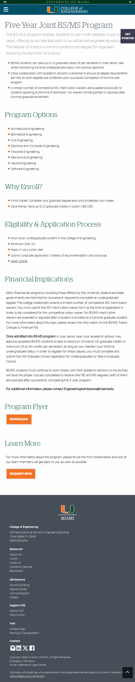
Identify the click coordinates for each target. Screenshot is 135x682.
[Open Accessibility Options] (5, 2)
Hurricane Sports (19, 593)
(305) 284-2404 (19, 540)
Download (19, 419)
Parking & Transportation (24, 633)
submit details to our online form (27, 676)
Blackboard (16, 571)
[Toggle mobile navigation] (6, 9)
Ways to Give (17, 615)
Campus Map (17, 629)
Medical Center (18, 589)
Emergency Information (22, 661)
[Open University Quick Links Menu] (130, 2)
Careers (14, 597)
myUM (13, 558)
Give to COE (17, 611)
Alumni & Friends (20, 585)
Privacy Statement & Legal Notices (28, 665)
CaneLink (15, 563)
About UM (15, 554)
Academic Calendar (21, 567)
